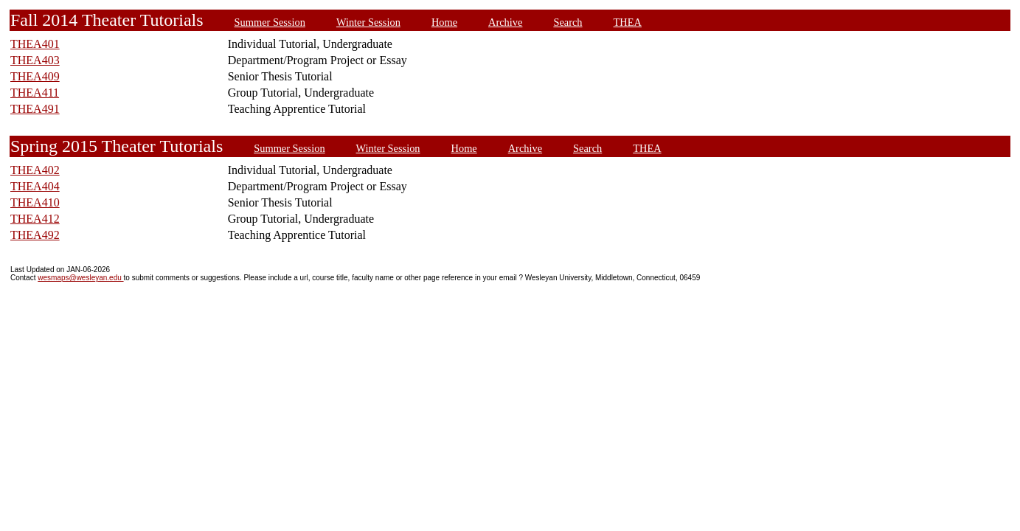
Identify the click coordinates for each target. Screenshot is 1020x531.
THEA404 (35, 186)
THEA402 (35, 170)
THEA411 (34, 92)
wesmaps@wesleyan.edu (80, 278)
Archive (505, 22)
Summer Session (270, 22)
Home (444, 22)
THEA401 (35, 44)
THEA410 (35, 202)
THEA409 (35, 76)
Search (567, 22)
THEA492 (35, 235)
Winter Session (368, 22)
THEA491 (35, 109)
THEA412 (35, 218)
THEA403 (35, 60)
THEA (628, 22)
